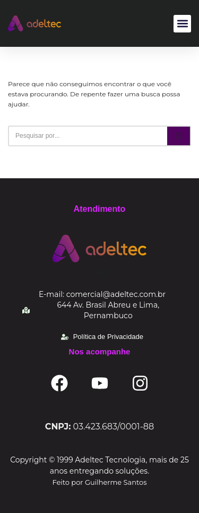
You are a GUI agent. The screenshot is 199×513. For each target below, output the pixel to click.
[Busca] (87, 136)
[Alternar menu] (102, 273)
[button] (182, 23)
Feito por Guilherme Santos (100, 482)
